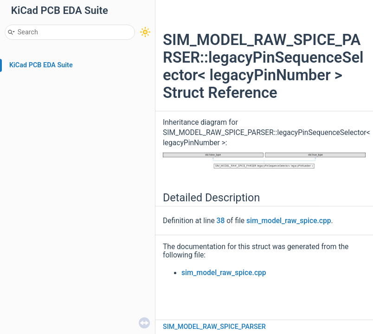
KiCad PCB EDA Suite (41, 65)
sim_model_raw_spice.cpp (288, 221)
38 (221, 221)
